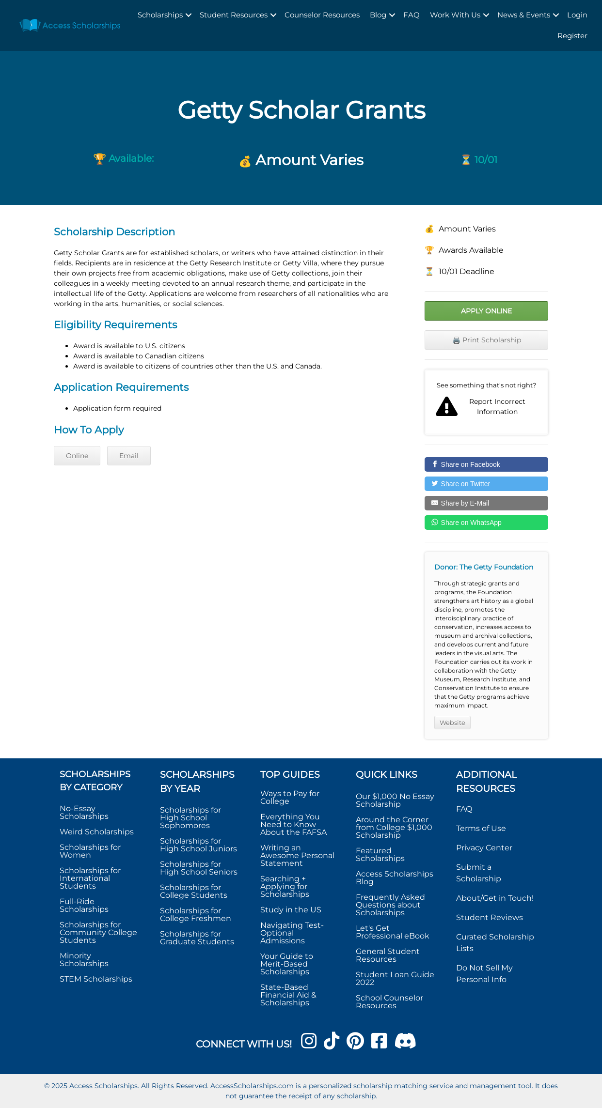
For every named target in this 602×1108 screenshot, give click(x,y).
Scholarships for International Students (90, 878)
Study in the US (290, 909)
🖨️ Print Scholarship (486, 340)
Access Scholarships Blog (394, 877)
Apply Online (486, 311)
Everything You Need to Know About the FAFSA (293, 824)
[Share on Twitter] (486, 484)
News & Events (523, 14)
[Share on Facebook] (486, 464)
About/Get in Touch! (495, 898)
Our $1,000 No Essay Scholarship (395, 800)
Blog (378, 14)
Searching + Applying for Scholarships (284, 886)
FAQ (411, 14)
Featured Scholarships (381, 854)
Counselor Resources (322, 14)
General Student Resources (388, 955)
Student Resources (234, 14)
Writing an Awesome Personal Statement (297, 855)
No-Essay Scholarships (84, 812)
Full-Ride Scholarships (84, 905)
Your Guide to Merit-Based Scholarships (286, 964)
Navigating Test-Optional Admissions (292, 933)
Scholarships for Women (90, 851)
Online (77, 455)
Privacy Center (484, 847)
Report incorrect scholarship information (486, 402)
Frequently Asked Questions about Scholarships (390, 905)
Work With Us (455, 14)
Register (572, 35)
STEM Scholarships (96, 979)
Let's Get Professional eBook (392, 931)
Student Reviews (489, 917)
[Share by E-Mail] (486, 503)
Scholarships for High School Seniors (199, 868)
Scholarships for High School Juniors (198, 844)
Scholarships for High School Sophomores (190, 817)
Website (452, 722)
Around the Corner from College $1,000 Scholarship (394, 827)
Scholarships (160, 14)
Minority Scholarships (84, 959)
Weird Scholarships (97, 831)
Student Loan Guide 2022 (395, 978)
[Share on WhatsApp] (486, 522)
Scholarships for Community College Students (98, 932)
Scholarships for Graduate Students (197, 937)
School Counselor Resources (389, 1001)
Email (129, 455)
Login (577, 14)
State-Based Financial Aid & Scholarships (288, 995)
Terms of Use (481, 828)
